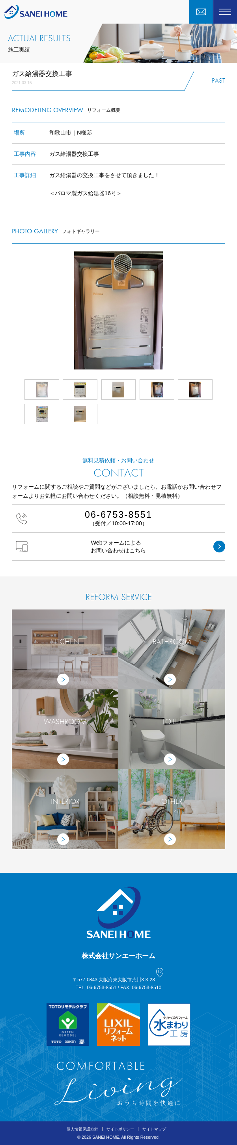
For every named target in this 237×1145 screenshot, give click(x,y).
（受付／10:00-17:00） (118, 518)
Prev (12, 310)
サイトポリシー (120, 1129)
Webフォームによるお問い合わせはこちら (120, 546)
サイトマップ (154, 1129)
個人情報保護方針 (82, 1129)
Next (225, 310)
